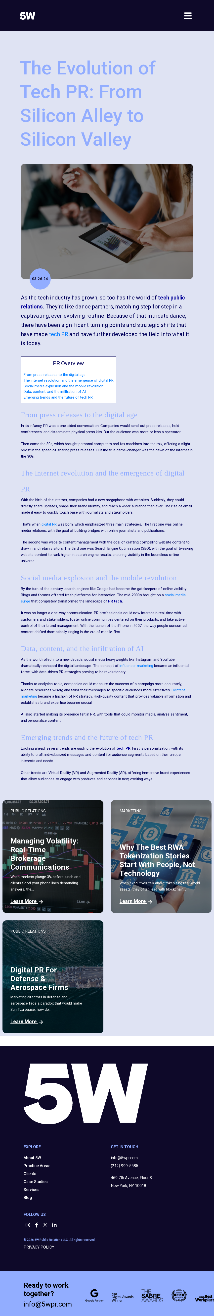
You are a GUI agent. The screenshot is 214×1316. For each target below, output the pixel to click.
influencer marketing (136, 665)
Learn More (26, 901)
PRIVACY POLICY (39, 1247)
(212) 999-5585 (124, 1165)
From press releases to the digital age (55, 374)
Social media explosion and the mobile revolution (63, 386)
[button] (28, 1225)
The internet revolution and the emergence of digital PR (69, 380)
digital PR (49, 524)
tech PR (58, 334)
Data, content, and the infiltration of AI (55, 391)
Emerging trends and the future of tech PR (58, 397)
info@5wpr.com (124, 1157)
